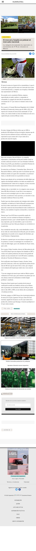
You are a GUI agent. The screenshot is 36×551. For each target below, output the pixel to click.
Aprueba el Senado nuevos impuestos (18, 365)
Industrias (6, 37)
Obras (18, 517)
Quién (18, 503)
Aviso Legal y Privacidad (18, 478)
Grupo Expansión (18, 521)
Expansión (18, 500)
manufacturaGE (16, 489)
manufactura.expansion (19, 489)
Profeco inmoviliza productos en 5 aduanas (18, 361)
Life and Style (18, 507)
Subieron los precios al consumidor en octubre (18, 389)
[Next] (33, 24)
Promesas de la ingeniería (18, 476)
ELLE (18, 514)
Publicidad (26, 482)
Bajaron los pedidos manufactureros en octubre (18, 337)
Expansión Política (18, 510)
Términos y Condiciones (13, 482)
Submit (18, 409)
